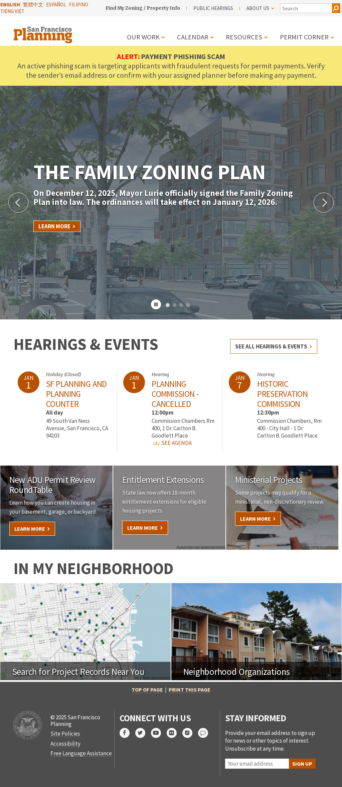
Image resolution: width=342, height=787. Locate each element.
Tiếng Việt (12, 11)
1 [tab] (167, 305)
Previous (18, 203)
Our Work (143, 37)
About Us (260, 8)
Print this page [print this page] (189, 689)
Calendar (192, 37)
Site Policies (65, 733)
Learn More (54, 226)
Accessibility (65, 743)
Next (324, 203)
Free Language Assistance (81, 753)
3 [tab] (181, 305)
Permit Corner (304, 37)
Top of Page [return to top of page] (147, 689)
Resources (244, 37)
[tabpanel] (171, 202)
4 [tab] (187, 305)
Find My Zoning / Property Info (143, 8)
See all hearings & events (271, 346)
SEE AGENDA (173, 443)
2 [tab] (174, 305)
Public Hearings (213, 8)
